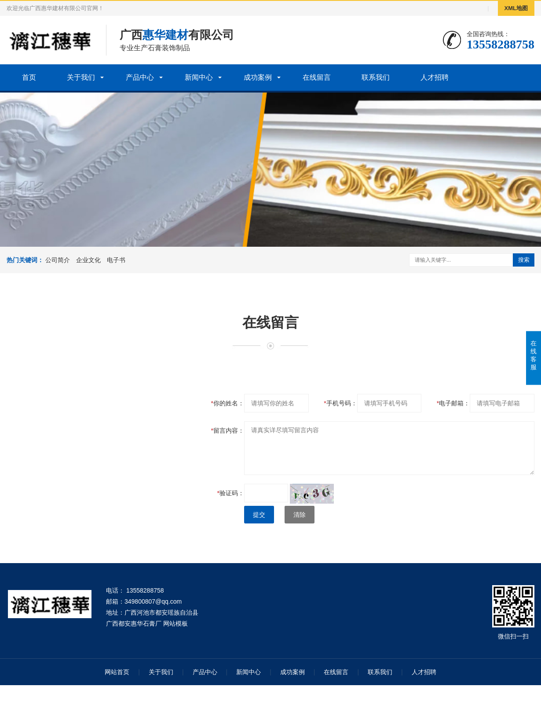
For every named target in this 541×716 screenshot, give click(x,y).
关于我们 (81, 77)
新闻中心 (199, 77)
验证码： (230, 493)
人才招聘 (434, 77)
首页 (29, 77)
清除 (299, 514)
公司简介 (57, 259)
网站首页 (117, 671)
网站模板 (175, 623)
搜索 (524, 259)
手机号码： (340, 403)
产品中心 (140, 77)
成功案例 (258, 77)
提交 (259, 514)
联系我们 (376, 77)
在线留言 (317, 77)
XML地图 (516, 8)
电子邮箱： (453, 403)
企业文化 (88, 259)
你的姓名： (227, 403)
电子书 (116, 259)
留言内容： (227, 430)
